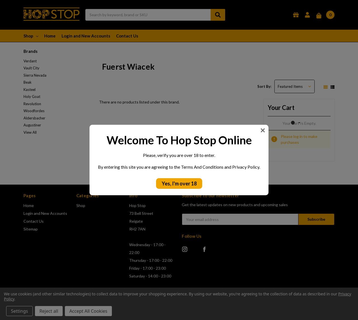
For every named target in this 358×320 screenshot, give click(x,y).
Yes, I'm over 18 (179, 183)
